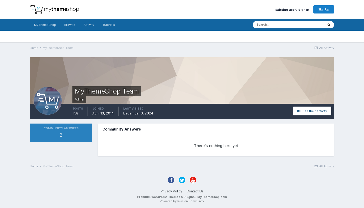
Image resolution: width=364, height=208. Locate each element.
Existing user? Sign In (292, 9)
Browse (69, 25)
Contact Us (195, 191)
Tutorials (108, 25)
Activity (89, 25)
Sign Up (323, 9)
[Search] (273, 24)
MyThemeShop (45, 25)
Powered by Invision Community (182, 201)
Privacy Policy (171, 191)
